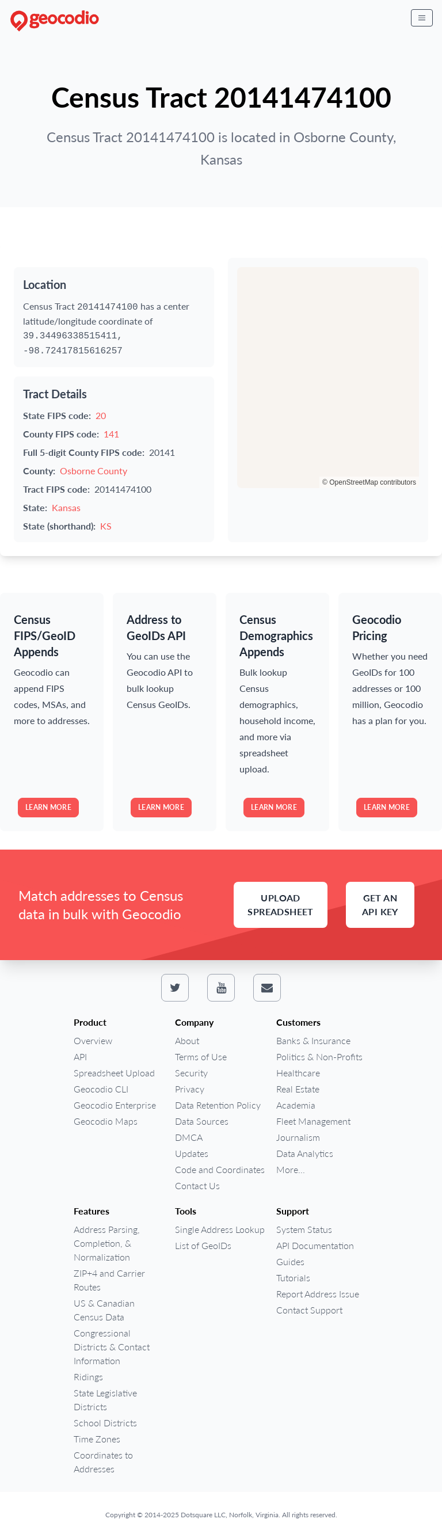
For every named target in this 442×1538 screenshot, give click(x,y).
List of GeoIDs (203, 1245)
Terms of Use (201, 1056)
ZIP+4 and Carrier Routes (109, 1279)
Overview (93, 1040)
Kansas (66, 507)
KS (106, 525)
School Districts (105, 1422)
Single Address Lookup (220, 1229)
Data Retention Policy (218, 1104)
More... (290, 1169)
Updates (191, 1153)
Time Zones (97, 1438)
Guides (290, 1261)
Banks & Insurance (313, 1040)
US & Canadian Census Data (104, 1309)
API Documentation (315, 1245)
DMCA (189, 1137)
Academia (295, 1104)
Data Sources (201, 1121)
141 (111, 433)
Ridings (88, 1376)
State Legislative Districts (105, 1399)
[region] (328, 377)
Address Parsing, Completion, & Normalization (107, 1243)
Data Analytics (304, 1153)
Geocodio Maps (106, 1121)
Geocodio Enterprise (115, 1104)
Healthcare (298, 1072)
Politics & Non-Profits (319, 1056)
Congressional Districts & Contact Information (112, 1346)
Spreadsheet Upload (114, 1072)
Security (191, 1072)
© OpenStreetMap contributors (369, 482)
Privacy (189, 1088)
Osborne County (93, 470)
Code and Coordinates (220, 1169)
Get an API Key (380, 904)
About (187, 1040)
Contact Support (309, 1309)
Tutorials (293, 1277)
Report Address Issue (317, 1293)
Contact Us (197, 1185)
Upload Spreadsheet (280, 904)
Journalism (298, 1137)
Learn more (48, 807)
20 (101, 415)
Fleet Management (313, 1121)
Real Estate (297, 1088)
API (80, 1056)
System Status (304, 1229)
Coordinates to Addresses (103, 1461)
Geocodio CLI (101, 1088)
